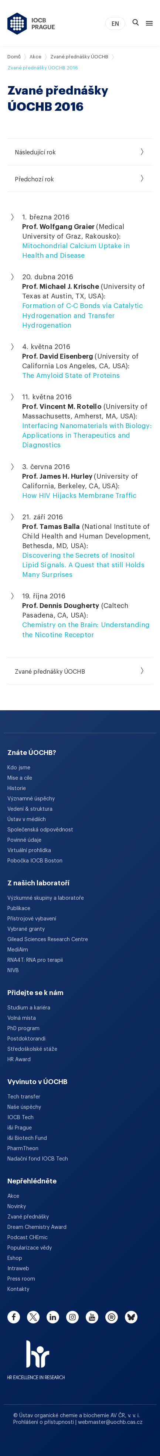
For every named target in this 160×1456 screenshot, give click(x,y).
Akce (35, 56)
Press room (21, 1279)
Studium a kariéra (28, 1008)
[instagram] (72, 1317)
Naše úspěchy (24, 1107)
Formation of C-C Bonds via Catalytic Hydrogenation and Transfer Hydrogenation (82, 315)
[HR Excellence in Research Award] (36, 1355)
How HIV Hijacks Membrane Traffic (79, 495)
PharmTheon (22, 1148)
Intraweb (18, 1268)
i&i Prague (19, 1128)
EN (115, 24)
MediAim (17, 950)
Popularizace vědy (29, 1248)
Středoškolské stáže (32, 1049)
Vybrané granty (26, 929)
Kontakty (18, 1289)
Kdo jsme (18, 767)
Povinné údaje (24, 840)
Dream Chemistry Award (37, 1227)
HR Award (19, 1059)
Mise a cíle (19, 778)
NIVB (13, 970)
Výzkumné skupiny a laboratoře (45, 898)
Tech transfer (23, 1097)
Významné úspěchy (31, 799)
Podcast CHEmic (27, 1237)
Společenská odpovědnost (40, 830)
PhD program (23, 1028)
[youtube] (92, 1317)
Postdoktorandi (26, 1039)
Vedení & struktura (29, 809)
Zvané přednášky (28, 1217)
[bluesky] (131, 1317)
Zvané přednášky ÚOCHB (79, 56)
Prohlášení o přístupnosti (44, 1422)
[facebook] (13, 1317)
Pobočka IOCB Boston (34, 861)
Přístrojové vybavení (31, 919)
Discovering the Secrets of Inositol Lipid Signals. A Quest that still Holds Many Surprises (83, 565)
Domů (14, 56)
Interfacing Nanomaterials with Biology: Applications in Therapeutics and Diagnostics (87, 435)
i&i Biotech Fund (27, 1138)
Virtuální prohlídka (29, 850)
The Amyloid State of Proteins (71, 375)
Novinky (16, 1206)
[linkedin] (53, 1317)
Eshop (14, 1258)
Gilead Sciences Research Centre (47, 939)
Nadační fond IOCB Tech (37, 1159)
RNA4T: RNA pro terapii (35, 960)
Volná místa (21, 1018)
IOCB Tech (20, 1117)
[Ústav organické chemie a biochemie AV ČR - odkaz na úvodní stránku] (31, 24)
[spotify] (111, 1317)
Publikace (18, 908)
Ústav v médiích (26, 819)
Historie (16, 788)
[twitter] (33, 1317)
